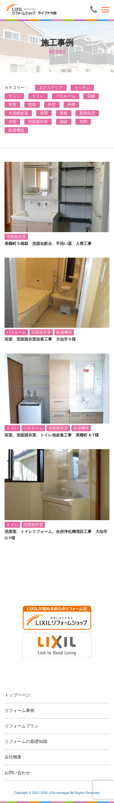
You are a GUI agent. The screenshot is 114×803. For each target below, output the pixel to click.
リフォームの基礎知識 (26, 741)
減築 (63, 122)
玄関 (83, 122)
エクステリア (51, 88)
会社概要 (13, 756)
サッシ (14, 96)
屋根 (63, 113)
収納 (91, 96)
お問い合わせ (17, 772)
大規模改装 (18, 113)
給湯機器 (16, 130)
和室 (12, 105)
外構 (71, 105)
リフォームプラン (22, 725)
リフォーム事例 (19, 710)
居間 (44, 113)
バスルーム (65, 96)
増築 (32, 105)
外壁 (52, 105)
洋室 (12, 122)
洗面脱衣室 (38, 122)
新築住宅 (87, 113)
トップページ (17, 695)
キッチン (82, 88)
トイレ (38, 96)
